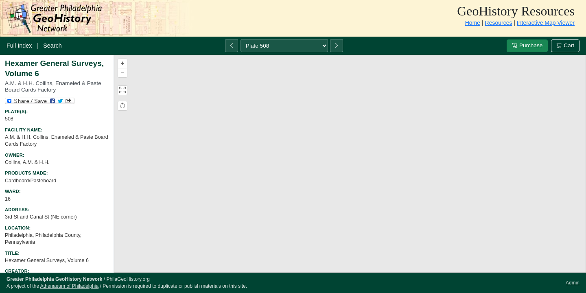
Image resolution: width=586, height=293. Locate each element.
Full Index (19, 45)
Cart (565, 45)
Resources (498, 23)
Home (472, 23)
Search (52, 45)
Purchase (527, 45)
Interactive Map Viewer (546, 23)
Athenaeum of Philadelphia (69, 286)
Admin (572, 283)
